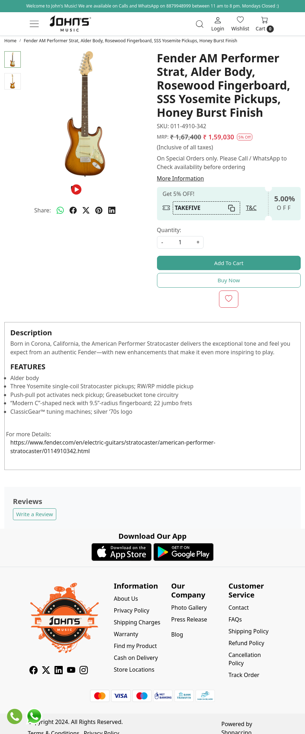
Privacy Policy (131, 610)
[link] (199, 24)
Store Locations (134, 669)
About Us (126, 599)
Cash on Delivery (136, 658)
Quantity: (169, 230)
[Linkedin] (58, 671)
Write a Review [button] (34, 514)
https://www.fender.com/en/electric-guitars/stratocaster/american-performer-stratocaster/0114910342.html (112, 446)
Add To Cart (228, 263)
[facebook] (73, 210)
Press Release (189, 619)
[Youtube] (71, 671)
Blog (177, 634)
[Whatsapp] (60, 210)
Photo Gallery (189, 607)
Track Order (243, 675)
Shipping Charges (137, 622)
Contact (238, 607)
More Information (180, 178)
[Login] (218, 24)
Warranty (126, 634)
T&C (251, 208)
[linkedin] (111, 210)
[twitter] (86, 210)
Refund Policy (246, 643)
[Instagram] (83, 671)
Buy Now (229, 280)
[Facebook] (33, 671)
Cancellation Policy (244, 659)
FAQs (235, 619)
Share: (42, 210)
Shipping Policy (248, 631)
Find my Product (135, 646)
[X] (46, 671)
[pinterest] (98, 210)
